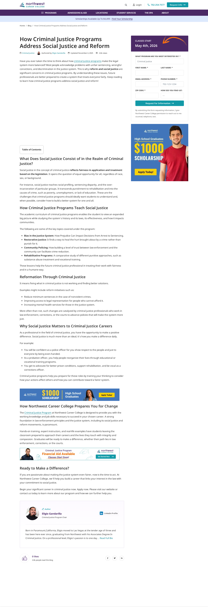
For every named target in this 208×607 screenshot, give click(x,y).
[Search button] (126, 5)
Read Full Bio (106, 538)
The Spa (149, 12)
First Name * (141, 67)
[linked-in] (121, 558)
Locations (102, 12)
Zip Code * (140, 90)
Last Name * (167, 67)
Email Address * (143, 79)
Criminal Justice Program (37, 412)
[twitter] (114, 558)
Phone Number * (169, 79)
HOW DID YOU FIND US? (171, 90)
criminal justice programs (87, 61)
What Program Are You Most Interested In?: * (157, 56)
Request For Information (160, 103)
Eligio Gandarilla (58, 53)
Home (22, 25)
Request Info (177, 4)
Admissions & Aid (77, 12)
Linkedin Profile (109, 513)
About (165, 12)
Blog (29, 25)
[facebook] (107, 558)
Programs (48, 12)
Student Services (126, 12)
